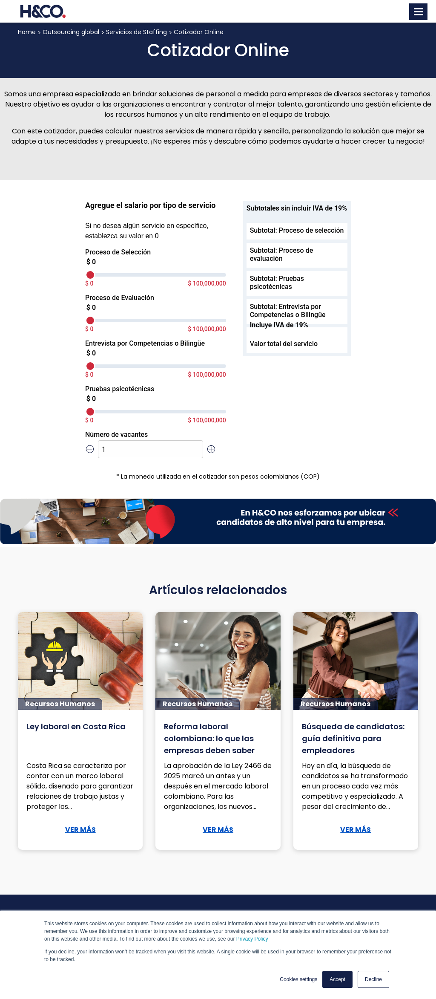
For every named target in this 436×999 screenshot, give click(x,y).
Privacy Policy (252, 939)
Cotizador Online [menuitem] (199, 32)
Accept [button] (337, 979)
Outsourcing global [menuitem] (71, 32)
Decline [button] (373, 979)
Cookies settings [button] (298, 979)
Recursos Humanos (60, 704)
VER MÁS (80, 829)
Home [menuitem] (27, 32)
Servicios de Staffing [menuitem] (136, 32)
